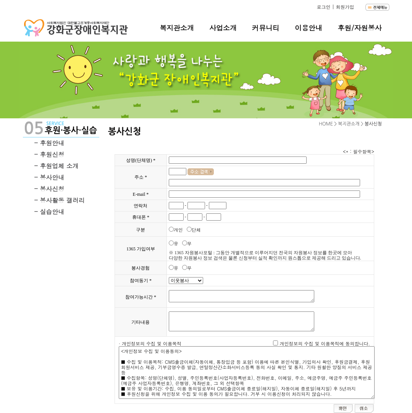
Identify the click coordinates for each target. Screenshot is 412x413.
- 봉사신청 (49, 188)
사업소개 (223, 27)
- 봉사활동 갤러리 (59, 200)
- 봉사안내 (49, 177)
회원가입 (345, 6)
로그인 (323, 6)
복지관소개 (177, 27)
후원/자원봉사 (360, 27)
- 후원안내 (49, 143)
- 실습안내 (49, 211)
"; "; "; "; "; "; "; (186, 280)
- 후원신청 (49, 154)
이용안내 (308, 27)
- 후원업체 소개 (56, 165)
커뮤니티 (266, 27)
